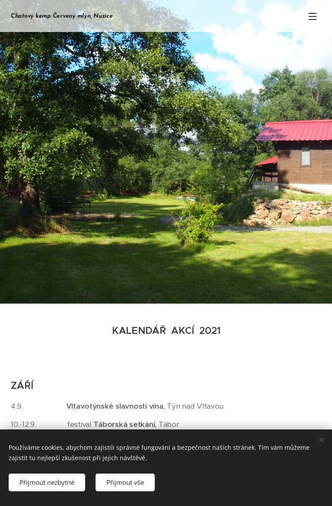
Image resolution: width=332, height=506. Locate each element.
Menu (312, 16)
